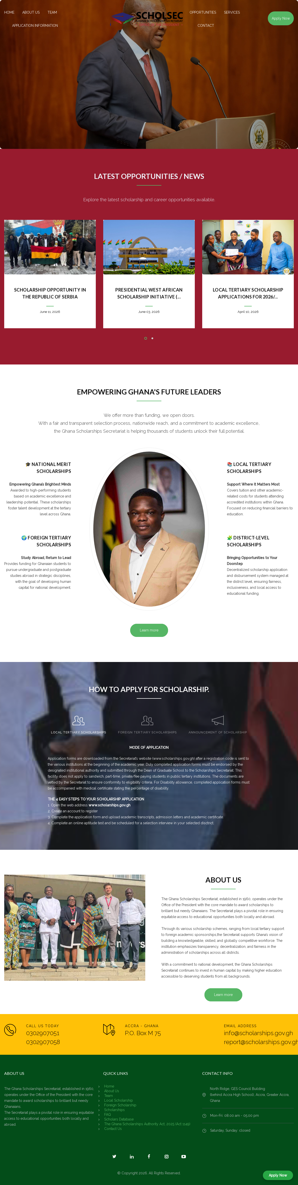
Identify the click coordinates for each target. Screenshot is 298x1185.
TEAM (52, 12)
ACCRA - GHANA (142, 1026)
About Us (111, 1091)
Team (108, 1096)
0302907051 (42, 1033)
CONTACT (206, 26)
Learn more (149, 630)
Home (109, 1086)
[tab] (79, 722)
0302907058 (43, 1042)
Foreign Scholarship (120, 1105)
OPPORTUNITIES (203, 12)
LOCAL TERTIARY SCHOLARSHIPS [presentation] (78, 732)
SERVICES (232, 12)
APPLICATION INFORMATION (35, 26)
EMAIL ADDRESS (240, 1026)
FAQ (107, 1115)
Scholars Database (119, 1119)
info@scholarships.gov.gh (258, 1033)
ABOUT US (31, 12)
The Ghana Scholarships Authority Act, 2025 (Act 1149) (147, 1124)
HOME (9, 12)
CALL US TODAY (42, 1026)
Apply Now (281, 18)
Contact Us (113, 1129)
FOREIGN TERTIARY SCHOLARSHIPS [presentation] (147, 732)
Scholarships (114, 1110)
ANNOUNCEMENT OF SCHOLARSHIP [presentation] (218, 732)
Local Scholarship (118, 1100)
